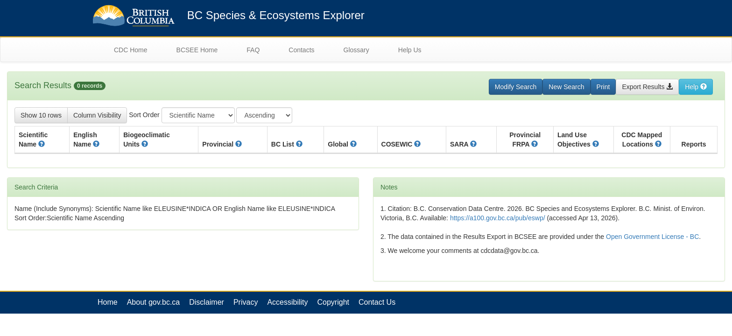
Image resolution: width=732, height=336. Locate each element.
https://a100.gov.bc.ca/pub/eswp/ (497, 218)
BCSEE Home (197, 50)
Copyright (333, 302)
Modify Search (515, 87)
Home (108, 302)
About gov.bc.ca (153, 302)
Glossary (356, 50)
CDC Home (131, 50)
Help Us (410, 50)
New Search (566, 87)
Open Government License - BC (652, 236)
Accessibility (287, 302)
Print (603, 87)
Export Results (647, 87)
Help (696, 87)
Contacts (301, 50)
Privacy (245, 302)
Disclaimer (206, 302)
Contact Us (377, 302)
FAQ (253, 50)
